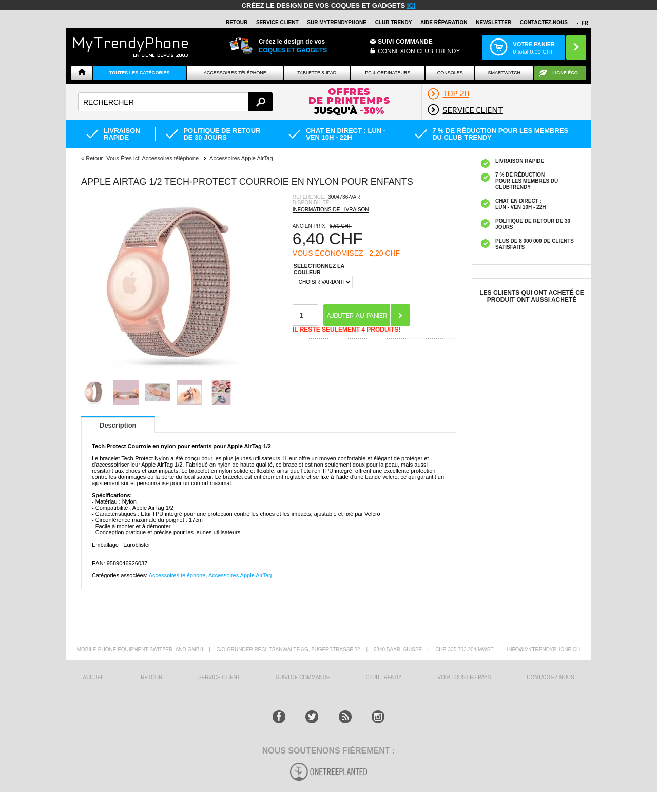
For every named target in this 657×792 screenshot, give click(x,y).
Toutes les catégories (139, 72)
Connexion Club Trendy (419, 51)
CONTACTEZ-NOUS (544, 22)
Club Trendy (393, 22)
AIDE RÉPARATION (443, 22)
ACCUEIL (94, 677)
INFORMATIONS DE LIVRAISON (331, 210)
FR (585, 23)
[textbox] (175, 101)
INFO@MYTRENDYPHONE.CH (543, 649)
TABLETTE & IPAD (316, 72)
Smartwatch (504, 72)
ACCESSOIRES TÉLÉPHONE (235, 72)
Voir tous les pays (464, 677)
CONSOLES (450, 72)
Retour (94, 158)
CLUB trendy (383, 677)
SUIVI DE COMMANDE (303, 677)
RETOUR (236, 22)
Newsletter (493, 22)
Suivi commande (405, 41)
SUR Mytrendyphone (336, 22)
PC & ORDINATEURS (387, 72)
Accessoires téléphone (177, 575)
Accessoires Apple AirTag (240, 575)
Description (118, 425)
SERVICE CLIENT (277, 22)
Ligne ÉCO (565, 72)
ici (411, 5)
